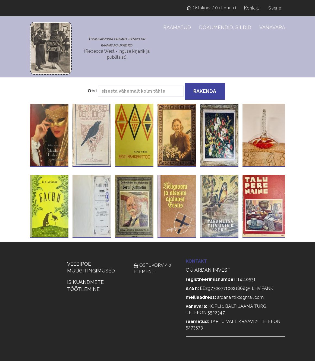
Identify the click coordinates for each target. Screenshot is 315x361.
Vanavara (272, 27)
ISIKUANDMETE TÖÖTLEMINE (85, 285)
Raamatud (177, 27)
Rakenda (204, 91)
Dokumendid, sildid (225, 27)
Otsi (92, 90)
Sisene (274, 8)
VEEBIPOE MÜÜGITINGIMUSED (91, 267)
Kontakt (251, 8)
